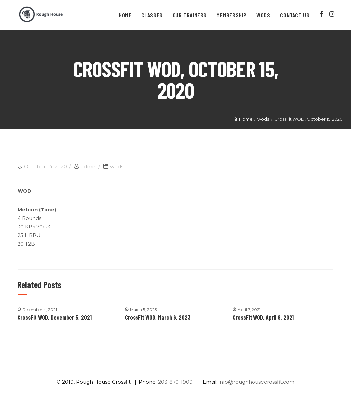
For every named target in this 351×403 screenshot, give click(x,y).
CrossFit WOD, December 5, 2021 (55, 317)
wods (116, 166)
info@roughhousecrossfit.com (256, 382)
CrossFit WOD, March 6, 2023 (158, 317)
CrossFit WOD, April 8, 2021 (263, 317)
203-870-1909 (175, 382)
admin (89, 166)
